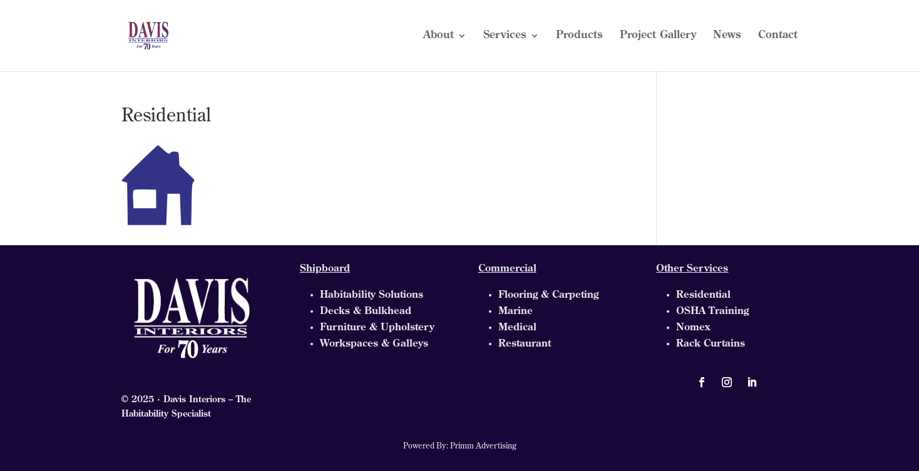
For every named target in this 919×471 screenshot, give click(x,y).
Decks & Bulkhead (365, 311)
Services (504, 36)
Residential (703, 295)
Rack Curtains (710, 344)
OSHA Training (712, 311)
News (727, 36)
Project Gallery (658, 36)
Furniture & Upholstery (377, 328)
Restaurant (524, 344)
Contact (778, 36)
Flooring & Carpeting (548, 295)
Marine (515, 311)
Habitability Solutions (371, 295)
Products (579, 36)
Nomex (693, 328)
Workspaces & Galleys (374, 344)
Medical (517, 328)
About (438, 36)
